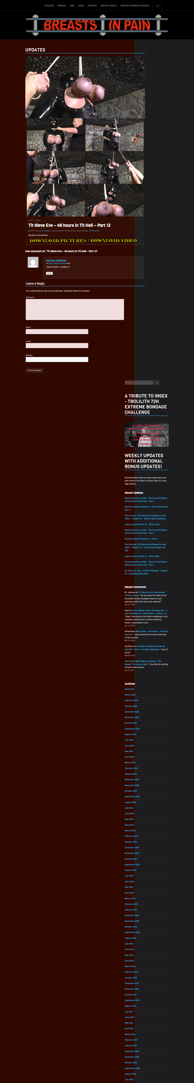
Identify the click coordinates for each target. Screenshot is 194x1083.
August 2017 (145, 962)
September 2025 (147, 403)
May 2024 (144, 495)
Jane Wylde (144, 334)
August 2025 (145, 409)
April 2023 (144, 570)
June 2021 (144, 697)
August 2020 (145, 754)
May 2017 (143, 979)
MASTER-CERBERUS (41, 262)
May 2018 (143, 910)
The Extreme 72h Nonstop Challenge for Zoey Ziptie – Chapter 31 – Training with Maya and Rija (160, 218)
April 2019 (144, 847)
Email (14, 345)
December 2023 (146, 524)
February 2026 (146, 374)
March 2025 (145, 437)
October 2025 (145, 397)
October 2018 (145, 881)
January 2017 (145, 1002)
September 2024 (147, 472)
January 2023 (145, 587)
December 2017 (146, 939)
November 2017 (146, 945)
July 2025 (144, 414)
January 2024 (145, 518)
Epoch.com (169, 1047)
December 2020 (147, 731)
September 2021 (147, 680)
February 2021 (146, 720)
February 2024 (146, 512)
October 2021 (145, 674)
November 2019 (146, 806)
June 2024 (144, 489)
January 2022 (145, 656)
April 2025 (144, 432)
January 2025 (145, 449)
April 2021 (144, 708)
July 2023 (144, 553)
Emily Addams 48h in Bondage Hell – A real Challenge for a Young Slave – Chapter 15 (160, 285)
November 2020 (147, 737)
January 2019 (145, 864)
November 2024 (147, 460)
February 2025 (146, 443)
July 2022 (144, 622)
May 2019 (143, 841)
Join (72, 4)
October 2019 (145, 812)
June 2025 (144, 420)
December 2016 (146, 1008)
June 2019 (144, 835)
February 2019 (146, 858)
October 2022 (145, 605)
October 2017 (145, 950)
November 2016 (146, 1014)
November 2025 (146, 391)
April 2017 (144, 985)
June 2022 (144, 628)
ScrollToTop (97, 1063)
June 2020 (144, 766)
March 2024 (145, 507)
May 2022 (144, 633)
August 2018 (145, 893)
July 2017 (143, 968)
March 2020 (145, 783)
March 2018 (144, 922)
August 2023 (145, 547)
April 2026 (144, 362)
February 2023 (146, 581)
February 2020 (146, 789)
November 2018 (146, 876)
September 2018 (147, 887)
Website (14, 359)
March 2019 (144, 852)
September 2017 (147, 956)
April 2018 (144, 916)
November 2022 (146, 599)
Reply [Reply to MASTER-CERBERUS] (35, 275)
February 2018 (146, 927)
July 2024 (144, 483)
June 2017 (144, 974)
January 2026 (145, 380)
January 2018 (145, 933)
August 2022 (145, 616)
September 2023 (147, 541)
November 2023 (146, 530)
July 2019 (143, 829)
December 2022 (146, 593)
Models (61, 4)
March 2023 (145, 576)
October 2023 (145, 535)
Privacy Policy (109, 4)
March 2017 (144, 991)
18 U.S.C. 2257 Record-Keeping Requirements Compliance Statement (108, 1077)
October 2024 (145, 466)
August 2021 (145, 685)
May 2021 (143, 703)
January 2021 (145, 726)
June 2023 (144, 558)
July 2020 (144, 760)
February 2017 (146, 997)
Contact (92, 4)
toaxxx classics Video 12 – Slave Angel (157, 194)
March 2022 (145, 645)
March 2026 (145, 368)
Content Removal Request (135, 4)
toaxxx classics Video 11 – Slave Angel (157, 226)
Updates (49, 4)
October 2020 (145, 743)
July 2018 (143, 899)
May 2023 (144, 564)
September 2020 (147, 749)
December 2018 (146, 870)
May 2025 (144, 426)
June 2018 (144, 904)
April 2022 (144, 639)
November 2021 (146, 668)
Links (81, 4)
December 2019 (146, 801)
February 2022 (146, 651)
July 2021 (143, 691)
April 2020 (144, 778)
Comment (15, 299)
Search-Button (157, 5)
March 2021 (144, 714)
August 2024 (145, 478)
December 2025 (146, 385)
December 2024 (147, 455)
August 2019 (145, 824)
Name (14, 330)
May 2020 (144, 772)
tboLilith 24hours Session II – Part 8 (156, 209)
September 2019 (147, 818)
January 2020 (145, 795)
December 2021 (146, 662)
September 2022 (147, 610)
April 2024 (144, 501)
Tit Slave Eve (79, 232)
